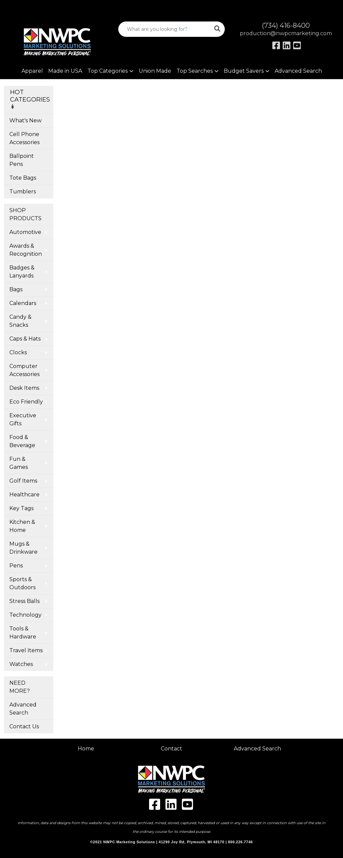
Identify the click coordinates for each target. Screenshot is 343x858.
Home (86, 748)
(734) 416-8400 (286, 25)
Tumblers (22, 191)
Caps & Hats (25, 338)
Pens (16, 565)
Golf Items (23, 481)
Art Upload (21, 7)
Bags (15, 289)
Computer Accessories (24, 370)
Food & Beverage (22, 441)
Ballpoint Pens (21, 160)
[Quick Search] (164, 29)
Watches (21, 664)
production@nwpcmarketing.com (286, 33)
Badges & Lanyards (22, 271)
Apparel (32, 71)
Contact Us (24, 726)
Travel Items (26, 650)
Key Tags (21, 508)
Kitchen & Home (22, 526)
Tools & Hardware (22, 632)
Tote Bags (22, 178)
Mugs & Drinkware (23, 548)
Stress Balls (24, 601)
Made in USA (65, 71)
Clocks (18, 352)
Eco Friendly (26, 402)
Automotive (25, 232)
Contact (171, 748)
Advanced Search (298, 71)
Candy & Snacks (20, 321)
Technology (25, 615)
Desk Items (24, 388)
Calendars (22, 303)
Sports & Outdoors (22, 583)
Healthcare (24, 494)
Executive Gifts (22, 419)
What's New (25, 120)
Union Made (155, 71)
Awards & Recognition (25, 250)
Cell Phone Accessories (24, 138)
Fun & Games (18, 463)
